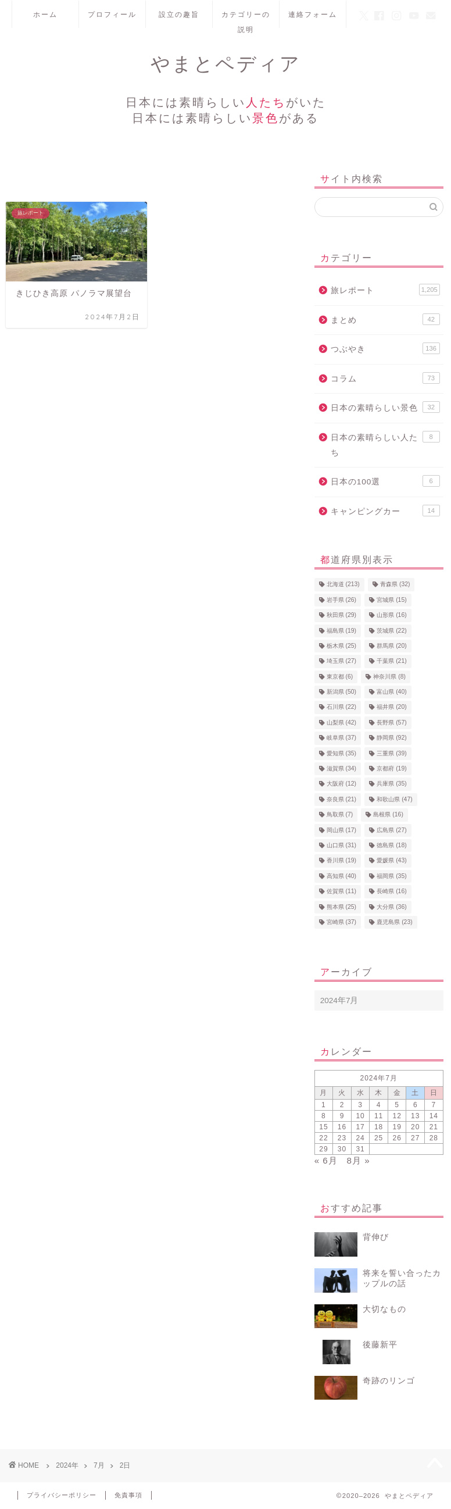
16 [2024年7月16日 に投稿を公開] (342, 1127)
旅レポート (385, 289)
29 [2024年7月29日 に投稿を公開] (323, 1149)
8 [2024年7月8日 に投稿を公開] (323, 1116)
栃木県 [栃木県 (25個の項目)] (341, 646)
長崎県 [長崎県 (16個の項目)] (391, 892)
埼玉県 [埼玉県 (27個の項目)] (341, 661)
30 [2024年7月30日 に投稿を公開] (342, 1149)
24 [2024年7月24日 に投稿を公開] (360, 1138)
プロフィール (112, 14)
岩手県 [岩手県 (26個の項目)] (341, 600)
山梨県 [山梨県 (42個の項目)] (341, 722)
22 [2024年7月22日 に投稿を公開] (323, 1138)
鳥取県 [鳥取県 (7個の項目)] (340, 815)
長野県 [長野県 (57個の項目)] (391, 722)
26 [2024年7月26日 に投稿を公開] (397, 1138)
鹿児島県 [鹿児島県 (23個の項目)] (394, 922)
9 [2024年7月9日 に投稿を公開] (342, 1116)
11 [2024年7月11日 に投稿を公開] (378, 1116)
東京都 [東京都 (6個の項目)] (340, 676)
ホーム (45, 14)
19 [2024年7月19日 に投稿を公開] (397, 1127)
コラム (385, 378)
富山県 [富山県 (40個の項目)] (391, 691)
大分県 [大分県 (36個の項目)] (391, 907)
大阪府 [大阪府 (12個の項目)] (341, 784)
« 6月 (326, 1160)
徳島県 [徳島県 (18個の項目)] (391, 845)
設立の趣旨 (179, 14)
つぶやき (385, 348)
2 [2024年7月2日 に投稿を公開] (342, 1105)
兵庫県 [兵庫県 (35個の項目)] (391, 784)
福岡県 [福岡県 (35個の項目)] (391, 876)
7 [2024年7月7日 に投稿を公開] (433, 1105)
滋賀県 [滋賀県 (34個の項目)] (341, 768)
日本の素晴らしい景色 (385, 407)
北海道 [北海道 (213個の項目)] (343, 585)
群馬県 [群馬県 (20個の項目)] (391, 646)
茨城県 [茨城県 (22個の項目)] (391, 630)
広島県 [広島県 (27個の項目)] (391, 830)
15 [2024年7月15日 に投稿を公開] (323, 1127)
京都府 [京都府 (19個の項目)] (391, 768)
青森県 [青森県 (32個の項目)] (395, 585)
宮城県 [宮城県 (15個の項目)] (391, 600)
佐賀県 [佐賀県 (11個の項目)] (341, 892)
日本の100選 (385, 481)
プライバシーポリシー (61, 1495)
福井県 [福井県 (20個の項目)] (391, 707)
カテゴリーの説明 (245, 19)
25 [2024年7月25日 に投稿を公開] (378, 1138)
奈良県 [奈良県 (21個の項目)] (341, 799)
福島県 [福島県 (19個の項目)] (341, 630)
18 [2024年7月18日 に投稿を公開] (378, 1127)
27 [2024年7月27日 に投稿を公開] (415, 1138)
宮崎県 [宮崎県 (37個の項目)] (341, 922)
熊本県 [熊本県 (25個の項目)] (341, 907)
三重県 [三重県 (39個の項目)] (391, 753)
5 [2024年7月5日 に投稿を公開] (397, 1105)
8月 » (358, 1160)
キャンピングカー (385, 510)
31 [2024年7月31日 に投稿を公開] (360, 1149)
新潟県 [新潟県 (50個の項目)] (341, 691)
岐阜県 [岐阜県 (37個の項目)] (341, 738)
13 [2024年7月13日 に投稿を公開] (415, 1116)
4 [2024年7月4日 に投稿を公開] (379, 1105)
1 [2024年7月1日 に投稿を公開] (323, 1105)
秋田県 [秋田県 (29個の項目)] (341, 615)
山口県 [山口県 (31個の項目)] (341, 845)
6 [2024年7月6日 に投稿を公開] (415, 1105)
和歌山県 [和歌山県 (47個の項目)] (394, 799)
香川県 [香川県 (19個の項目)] (341, 861)
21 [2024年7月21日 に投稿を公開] (433, 1127)
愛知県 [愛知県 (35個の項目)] (341, 753)
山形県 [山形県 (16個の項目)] (391, 615)
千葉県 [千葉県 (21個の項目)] (391, 661)
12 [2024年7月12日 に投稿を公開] (397, 1116)
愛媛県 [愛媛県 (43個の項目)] (391, 861)
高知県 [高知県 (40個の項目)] (341, 876)
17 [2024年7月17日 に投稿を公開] (360, 1127)
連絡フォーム (312, 14)
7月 (99, 1465)
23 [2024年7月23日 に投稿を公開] (342, 1138)
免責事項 (128, 1495)
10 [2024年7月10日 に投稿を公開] (360, 1116)
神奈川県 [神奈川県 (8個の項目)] (389, 676)
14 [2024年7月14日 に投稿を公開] (433, 1116)
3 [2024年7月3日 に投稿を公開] (360, 1105)
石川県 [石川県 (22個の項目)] (341, 707)
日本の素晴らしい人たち (385, 444)
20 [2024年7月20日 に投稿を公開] (415, 1127)
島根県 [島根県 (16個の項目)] (388, 815)
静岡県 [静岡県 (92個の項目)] (391, 738)
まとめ (385, 319)
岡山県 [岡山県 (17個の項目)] (341, 830)
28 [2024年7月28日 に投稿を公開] (433, 1138)
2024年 (67, 1465)
